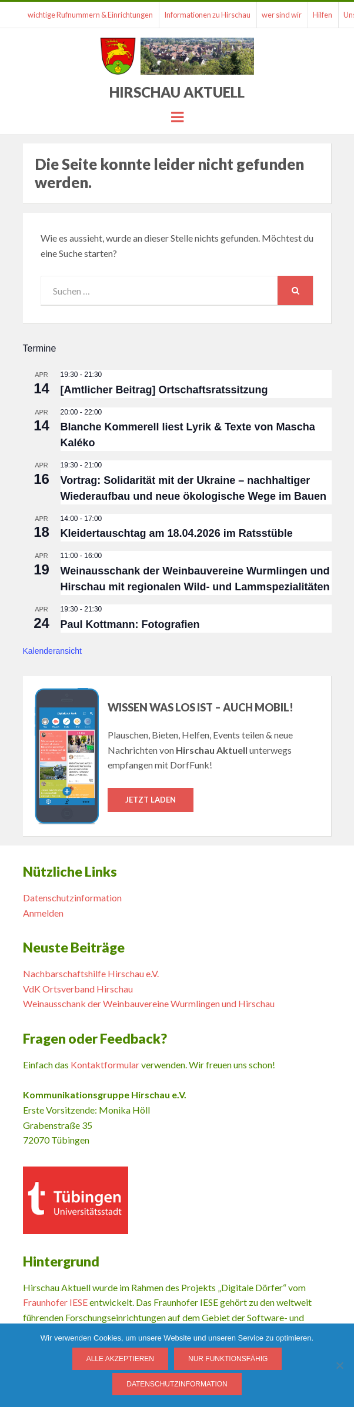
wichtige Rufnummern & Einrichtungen (90, 14)
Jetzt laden (150, 799)
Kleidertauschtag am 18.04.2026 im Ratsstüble (177, 533)
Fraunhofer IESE (55, 1302)
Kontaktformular (105, 1064)
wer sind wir (282, 14)
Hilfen (322, 14)
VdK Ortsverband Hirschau (78, 988)
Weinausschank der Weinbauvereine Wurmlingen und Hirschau (149, 1003)
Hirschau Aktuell (177, 92)
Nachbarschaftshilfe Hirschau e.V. (91, 973)
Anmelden (43, 912)
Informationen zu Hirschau (207, 14)
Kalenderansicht (52, 651)
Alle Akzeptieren (120, 1359)
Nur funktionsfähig (228, 1359)
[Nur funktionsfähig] (339, 1365)
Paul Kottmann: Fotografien (130, 624)
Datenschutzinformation (72, 897)
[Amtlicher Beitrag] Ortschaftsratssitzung (164, 390)
